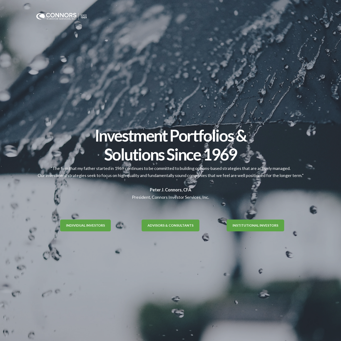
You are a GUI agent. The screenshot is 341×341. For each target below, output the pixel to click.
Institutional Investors (255, 225)
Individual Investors (85, 225)
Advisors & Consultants (170, 225)
